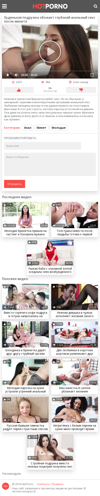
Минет (41, 128)
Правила (57, 484)
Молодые (59, 128)
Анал (27, 128)
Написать (43, 484)
